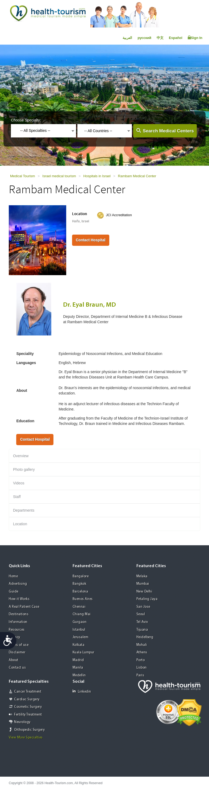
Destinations (18, 614)
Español (175, 38)
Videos (18, 483)
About (13, 660)
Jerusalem (81, 637)
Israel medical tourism (59, 176)
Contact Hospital (90, 240)
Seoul (140, 614)
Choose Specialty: (26, 120)
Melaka (142, 576)
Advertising (18, 584)
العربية (127, 38)
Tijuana (142, 629)
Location (20, 524)
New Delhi (144, 591)
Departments (23, 510)
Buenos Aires (83, 599)
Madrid (78, 660)
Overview (20, 456)
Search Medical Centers (168, 130)
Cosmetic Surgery (28, 707)
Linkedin (82, 691)
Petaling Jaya (147, 599)
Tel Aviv (142, 622)
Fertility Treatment (28, 714)
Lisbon (141, 667)
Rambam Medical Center (137, 176)
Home (13, 576)
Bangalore (81, 576)
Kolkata (79, 645)
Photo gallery (24, 469)
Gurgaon (80, 622)
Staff (17, 497)
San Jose (143, 607)
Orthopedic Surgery (29, 730)
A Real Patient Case (24, 607)
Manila (78, 667)
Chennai (79, 607)
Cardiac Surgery (27, 699)
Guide (13, 591)
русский (144, 38)
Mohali (141, 645)
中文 (160, 38)
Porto (140, 660)
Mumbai (142, 584)
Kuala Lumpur (83, 652)
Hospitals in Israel (97, 176)
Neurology (22, 722)
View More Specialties (26, 737)
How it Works (19, 599)
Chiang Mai (82, 614)
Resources (17, 629)
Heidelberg (144, 637)
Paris (140, 675)
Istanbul (79, 629)
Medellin (79, 675)
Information (18, 622)
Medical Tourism (22, 176)
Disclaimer (17, 652)
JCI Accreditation (119, 215)
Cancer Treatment (27, 691)
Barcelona (80, 591)
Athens (141, 652)
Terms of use (18, 645)
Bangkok (79, 584)
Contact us (17, 667)
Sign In (195, 37)
